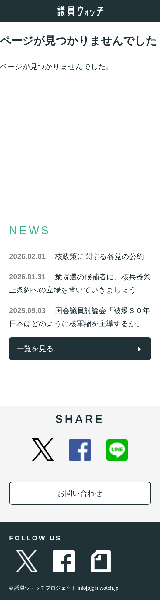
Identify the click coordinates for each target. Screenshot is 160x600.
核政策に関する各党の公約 (76, 256)
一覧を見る (35, 348)
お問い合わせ (80, 493)
